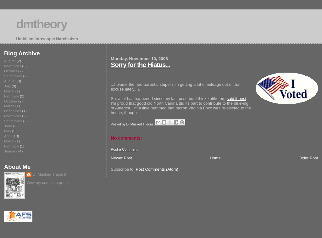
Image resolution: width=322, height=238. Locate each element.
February (11, 96)
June (8, 126)
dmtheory (41, 24)
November (12, 66)
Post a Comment (124, 149)
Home (215, 158)
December (12, 111)
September (13, 76)
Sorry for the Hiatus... (140, 64)
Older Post (308, 158)
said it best (236, 98)
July (7, 86)
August (9, 61)
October (10, 71)
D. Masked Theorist (49, 174)
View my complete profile (47, 182)
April (7, 136)
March (9, 91)
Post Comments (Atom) (157, 169)
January (10, 151)
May (7, 131)
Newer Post (121, 158)
